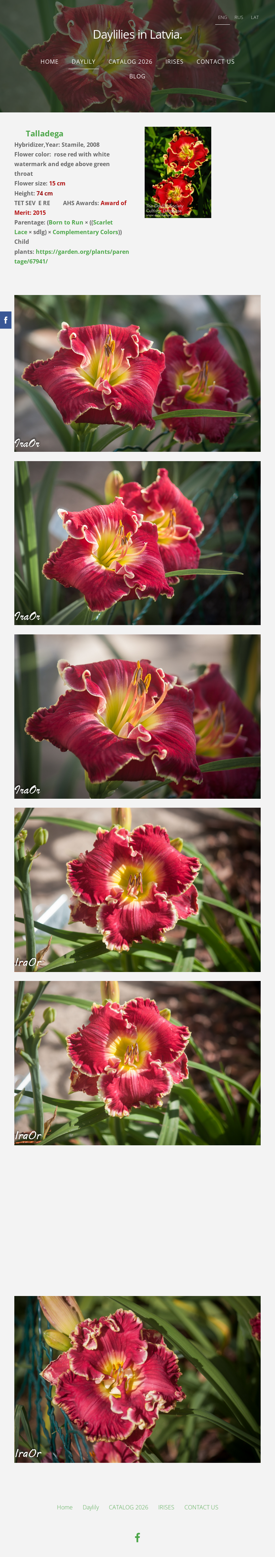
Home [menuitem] (49, 59)
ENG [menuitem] (221, 16)
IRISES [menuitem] (174, 59)
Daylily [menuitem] (84, 59)
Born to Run (66, 220)
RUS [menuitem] (237, 16)
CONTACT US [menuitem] (216, 59)
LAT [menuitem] (253, 16)
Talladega (46, 131)
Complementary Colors (85, 230)
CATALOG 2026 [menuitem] (130, 59)
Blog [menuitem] (137, 74)
